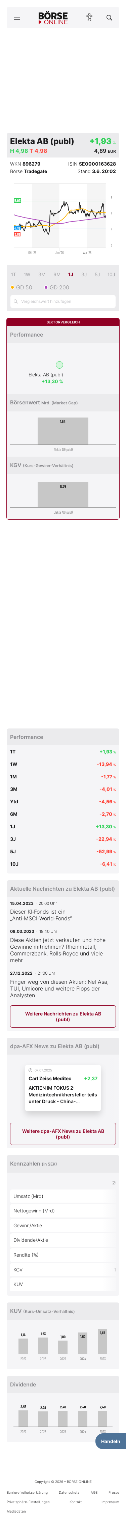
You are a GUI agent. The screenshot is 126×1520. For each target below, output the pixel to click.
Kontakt (76, 1502)
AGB (94, 1492)
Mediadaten (16, 1511)
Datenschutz (69, 1492)
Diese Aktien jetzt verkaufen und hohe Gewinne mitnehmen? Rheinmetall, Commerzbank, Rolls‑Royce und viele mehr (58, 950)
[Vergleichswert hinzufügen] (63, 301)
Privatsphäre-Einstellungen (28, 1502)
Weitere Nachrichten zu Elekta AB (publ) (63, 1016)
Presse (114, 1492)
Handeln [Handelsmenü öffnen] (110, 1441)
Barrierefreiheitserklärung (27, 1492)
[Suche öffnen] (109, 17)
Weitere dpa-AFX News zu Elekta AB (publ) (63, 1134)
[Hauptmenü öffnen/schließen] (17, 17)
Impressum (110, 1502)
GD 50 (24, 287)
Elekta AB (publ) (46, 374)
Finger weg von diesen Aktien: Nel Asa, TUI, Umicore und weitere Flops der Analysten (59, 988)
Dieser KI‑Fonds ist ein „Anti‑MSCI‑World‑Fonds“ (41, 915)
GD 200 (59, 287)
